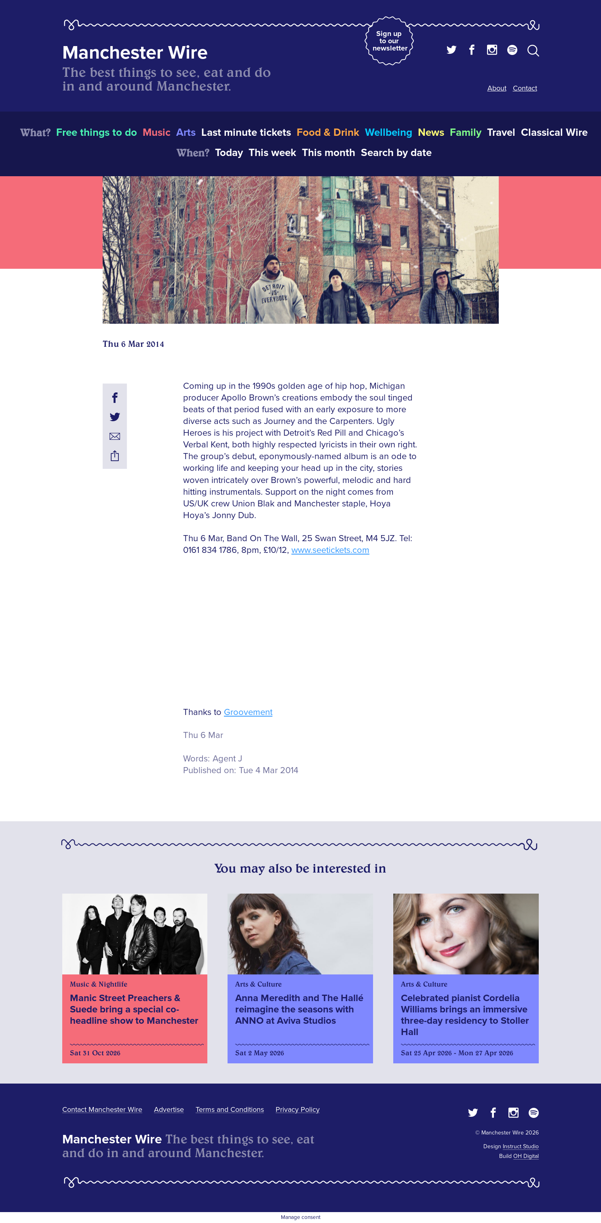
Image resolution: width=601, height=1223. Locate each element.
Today (229, 152)
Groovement (248, 712)
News (431, 132)
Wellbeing (388, 132)
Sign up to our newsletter (390, 41)
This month (328, 152)
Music (157, 132)
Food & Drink (328, 132)
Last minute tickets (246, 132)
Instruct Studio (521, 1146)
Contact (525, 88)
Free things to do (96, 132)
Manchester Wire (135, 52)
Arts (186, 132)
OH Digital (526, 1156)
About (496, 88)
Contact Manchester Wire (102, 1109)
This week (272, 152)
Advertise (169, 1109)
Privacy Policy (298, 1109)
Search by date (396, 152)
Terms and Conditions (230, 1109)
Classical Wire (554, 132)
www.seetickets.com (330, 550)
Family (465, 132)
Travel (501, 132)
